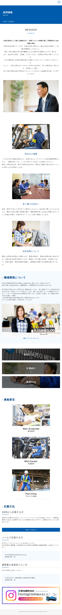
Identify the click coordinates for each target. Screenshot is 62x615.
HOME (5, 21)
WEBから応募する (31, 529)
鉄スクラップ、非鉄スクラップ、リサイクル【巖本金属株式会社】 (9, 2)
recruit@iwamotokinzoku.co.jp (15, 555)
